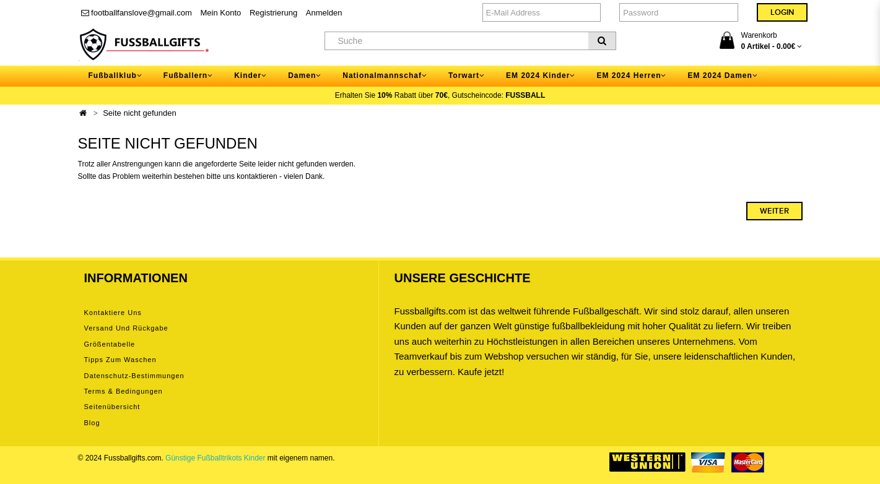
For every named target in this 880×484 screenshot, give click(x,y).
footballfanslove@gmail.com (136, 12)
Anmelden (324, 12)
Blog (92, 422)
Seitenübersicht (112, 406)
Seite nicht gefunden (139, 113)
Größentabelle (110, 344)
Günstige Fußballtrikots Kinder (215, 458)
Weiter (774, 211)
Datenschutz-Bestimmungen (134, 375)
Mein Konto (221, 12)
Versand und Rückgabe (126, 328)
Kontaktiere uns (113, 312)
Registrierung (273, 12)
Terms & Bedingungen (123, 391)
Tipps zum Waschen (120, 359)
